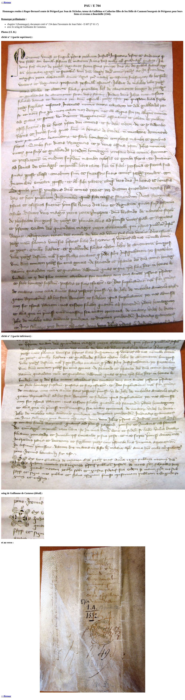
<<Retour (6, 2)
